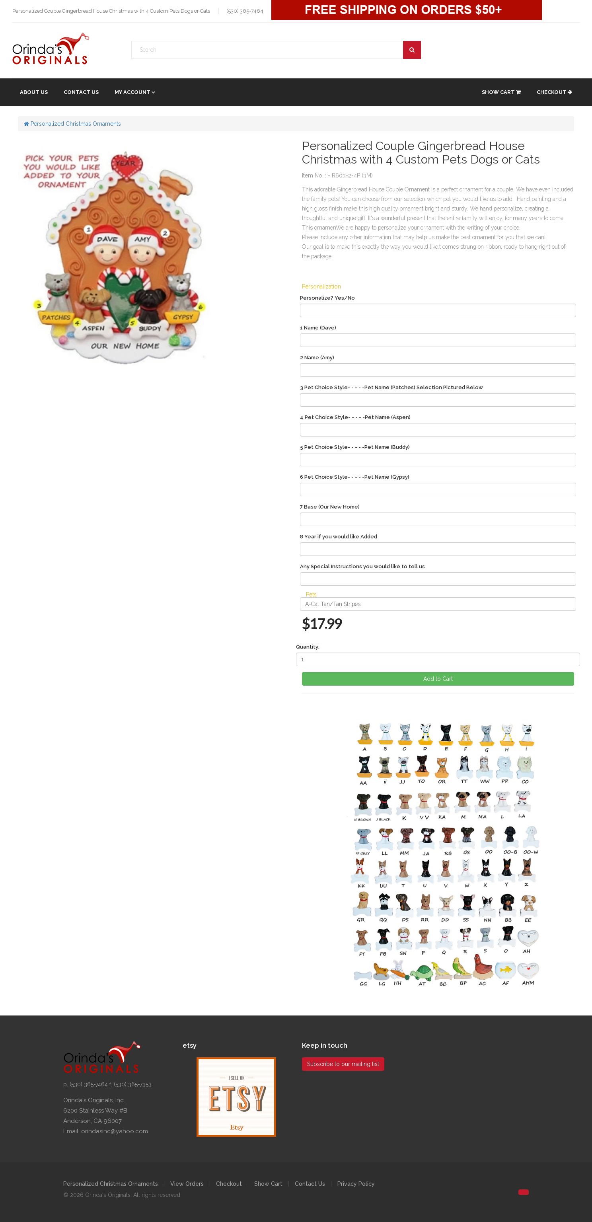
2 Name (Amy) (317, 358)
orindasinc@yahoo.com (114, 1131)
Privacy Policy (356, 1184)
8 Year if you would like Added (338, 537)
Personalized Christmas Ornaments (72, 124)
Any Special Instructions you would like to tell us (362, 566)
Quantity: (307, 647)
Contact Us (81, 92)
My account (132, 92)
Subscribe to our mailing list (343, 1064)
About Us (34, 92)
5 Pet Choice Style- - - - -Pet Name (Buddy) (355, 447)
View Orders (187, 1184)
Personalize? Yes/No (327, 298)
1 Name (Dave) (318, 328)
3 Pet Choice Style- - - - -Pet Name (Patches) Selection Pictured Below (391, 387)
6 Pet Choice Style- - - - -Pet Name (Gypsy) (354, 477)
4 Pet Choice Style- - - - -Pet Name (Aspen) (355, 417)
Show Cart (501, 92)
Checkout (554, 92)
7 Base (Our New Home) (330, 507)
